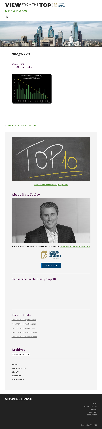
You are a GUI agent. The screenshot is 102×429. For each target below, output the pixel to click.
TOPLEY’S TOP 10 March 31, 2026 (24, 332)
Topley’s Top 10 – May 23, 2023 (22, 125)
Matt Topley (26, 67)
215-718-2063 (16, 11)
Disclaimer (18, 379)
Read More (50, 265)
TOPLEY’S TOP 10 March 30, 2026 (24, 337)
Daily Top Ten (19, 368)
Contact (16, 376)
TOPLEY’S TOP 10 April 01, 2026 (24, 328)
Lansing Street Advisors (75, 246)
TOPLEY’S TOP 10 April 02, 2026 (24, 324)
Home (15, 364)
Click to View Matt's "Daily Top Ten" (51, 185)
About (15, 372)
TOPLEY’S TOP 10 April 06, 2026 (24, 320)
